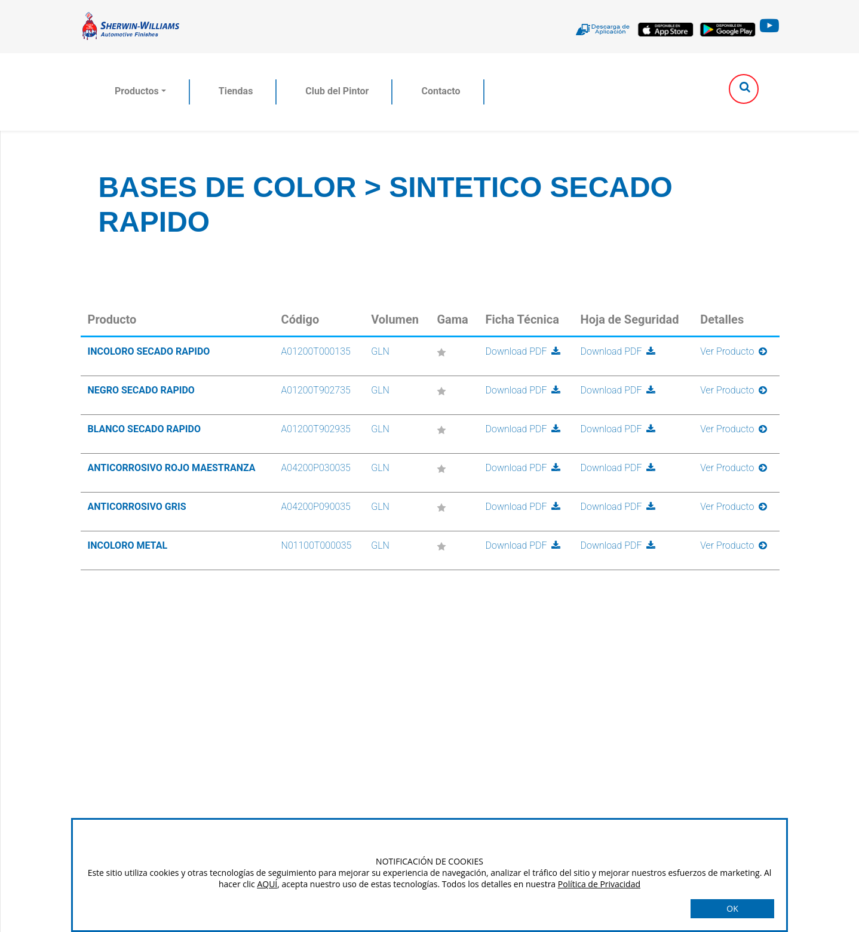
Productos (137, 91)
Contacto (440, 91)
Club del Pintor (337, 91)
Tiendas (236, 91)
